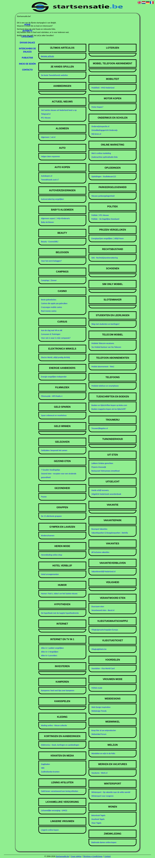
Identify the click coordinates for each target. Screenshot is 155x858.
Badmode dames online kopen (103, 842)
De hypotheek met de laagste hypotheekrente (60, 613)
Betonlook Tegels (98, 815)
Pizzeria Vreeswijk (98, 467)
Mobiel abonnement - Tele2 (102, 366)
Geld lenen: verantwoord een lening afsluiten (59, 791)
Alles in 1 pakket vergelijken (52, 648)
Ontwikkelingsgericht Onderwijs (104, 130)
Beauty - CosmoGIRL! (49, 241)
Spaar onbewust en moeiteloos (54, 415)
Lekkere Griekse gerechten (102, 463)
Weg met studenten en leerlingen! (105, 324)
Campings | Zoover (49, 280)
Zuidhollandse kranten (50, 772)
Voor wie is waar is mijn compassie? (55, 338)
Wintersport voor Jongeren (102, 796)
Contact (107, 856)
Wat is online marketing (101, 153)
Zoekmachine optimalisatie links (104, 157)
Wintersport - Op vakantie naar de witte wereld (110, 792)
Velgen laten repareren (50, 156)
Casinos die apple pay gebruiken (54, 303)
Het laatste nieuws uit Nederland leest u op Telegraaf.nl (59, 112)
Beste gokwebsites (48, 299)
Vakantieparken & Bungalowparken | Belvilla (109, 533)
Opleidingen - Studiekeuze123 (103, 176)
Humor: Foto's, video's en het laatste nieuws (59, 593)
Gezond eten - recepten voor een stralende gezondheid (58, 475)
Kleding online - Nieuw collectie (54, 725)
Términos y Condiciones (92, 856)
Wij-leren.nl (96, 134)
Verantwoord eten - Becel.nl (102, 610)
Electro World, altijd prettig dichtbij (55, 357)
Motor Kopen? (97, 107)
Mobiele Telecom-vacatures (102, 343)
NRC (43, 768)
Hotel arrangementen (50, 574)
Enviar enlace (27, 42)
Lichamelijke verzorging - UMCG (54, 810)
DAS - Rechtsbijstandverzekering (104, 258)
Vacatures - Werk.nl (99, 773)
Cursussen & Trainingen (50, 334)
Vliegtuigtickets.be (99, 649)
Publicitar (27, 57)
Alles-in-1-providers (49, 655)
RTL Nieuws (46, 117)
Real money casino (48, 311)
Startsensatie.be (62, 856)
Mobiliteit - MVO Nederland (102, 87)
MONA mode (96, 688)
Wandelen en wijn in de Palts (103, 753)
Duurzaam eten (97, 606)
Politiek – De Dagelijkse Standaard (105, 219)
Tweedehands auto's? (50, 179)
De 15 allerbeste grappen (51, 516)
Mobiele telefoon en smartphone (105, 386)
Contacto (27, 69)
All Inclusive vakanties (100, 552)
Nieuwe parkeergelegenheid (102, 196)
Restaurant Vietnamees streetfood (105, 471)
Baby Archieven (47, 222)
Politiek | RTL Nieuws (100, 215)
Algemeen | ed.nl (48, 137)
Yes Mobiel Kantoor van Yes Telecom (106, 347)
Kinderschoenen (47, 535)
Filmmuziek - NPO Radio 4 (51, 396)
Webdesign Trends (99, 711)
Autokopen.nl (46, 176)
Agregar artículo (47, 56)
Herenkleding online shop (51, 555)
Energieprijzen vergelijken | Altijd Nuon (107, 238)
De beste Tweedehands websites (54, 75)
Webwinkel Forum (98, 734)
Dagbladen (45, 764)
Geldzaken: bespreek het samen (54, 450)
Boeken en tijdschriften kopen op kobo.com (109, 405)
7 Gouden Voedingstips (50, 470)
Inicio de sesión (27, 63)
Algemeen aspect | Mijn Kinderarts (55, 218)
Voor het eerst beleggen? (51, 261)
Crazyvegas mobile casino (51, 307)
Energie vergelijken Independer (54, 376)
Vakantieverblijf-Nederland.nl (103, 571)
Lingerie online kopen (50, 830)
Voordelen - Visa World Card (103, 668)
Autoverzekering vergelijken (52, 199)
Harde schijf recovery (100, 490)
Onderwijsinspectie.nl (100, 126)
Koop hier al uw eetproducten (103, 730)
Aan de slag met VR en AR (51, 330)
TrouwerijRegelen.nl (99, 428)
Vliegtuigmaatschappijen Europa (104, 629)
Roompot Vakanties (99, 529)
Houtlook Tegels (97, 819)
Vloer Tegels (96, 823)
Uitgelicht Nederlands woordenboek (106, 494)
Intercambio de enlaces (27, 50)
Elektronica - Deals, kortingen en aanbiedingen (60, 745)
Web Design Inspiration (100, 707)
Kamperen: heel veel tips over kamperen (57, 690)
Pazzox (44, 496)
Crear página (76, 856)
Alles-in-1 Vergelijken (49, 652)
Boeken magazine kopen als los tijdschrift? (108, 409)
